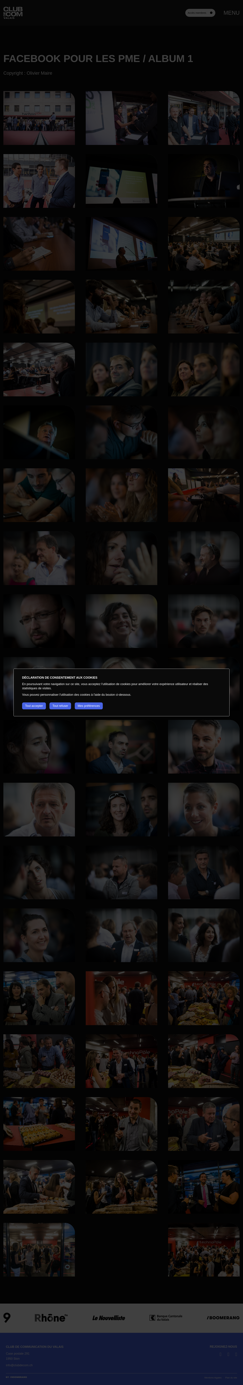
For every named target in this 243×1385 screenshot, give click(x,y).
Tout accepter (34, 706)
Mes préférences (91, 706)
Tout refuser (62, 706)
